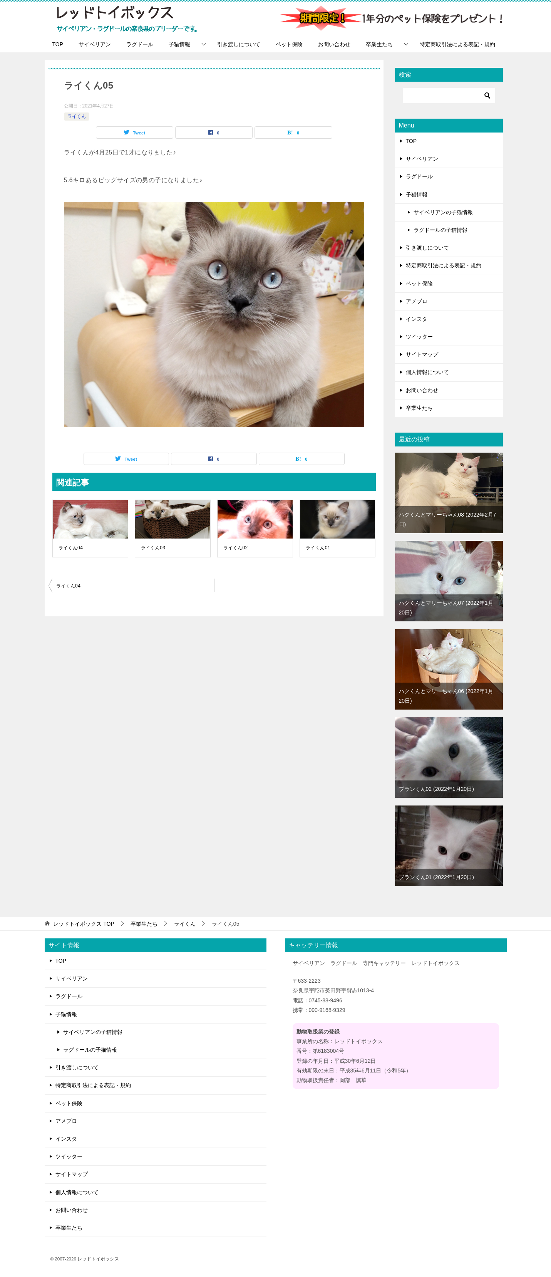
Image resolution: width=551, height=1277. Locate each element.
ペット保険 (289, 44)
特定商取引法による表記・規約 (457, 44)
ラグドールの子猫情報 (440, 230)
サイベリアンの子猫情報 (443, 212)
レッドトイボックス (98, 1258)
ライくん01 (318, 547)
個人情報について (427, 372)
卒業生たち (379, 44)
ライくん (76, 116)
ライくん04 (71, 547)
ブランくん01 (436, 877)
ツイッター (419, 337)
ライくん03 (153, 547)
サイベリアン (95, 44)
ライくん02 (235, 547)
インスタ (416, 319)
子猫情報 (179, 44)
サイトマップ (422, 354)
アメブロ (416, 301)
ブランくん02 (436, 789)
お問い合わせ (334, 44)
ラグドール (139, 44)
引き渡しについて (238, 44)
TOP (58, 44)
